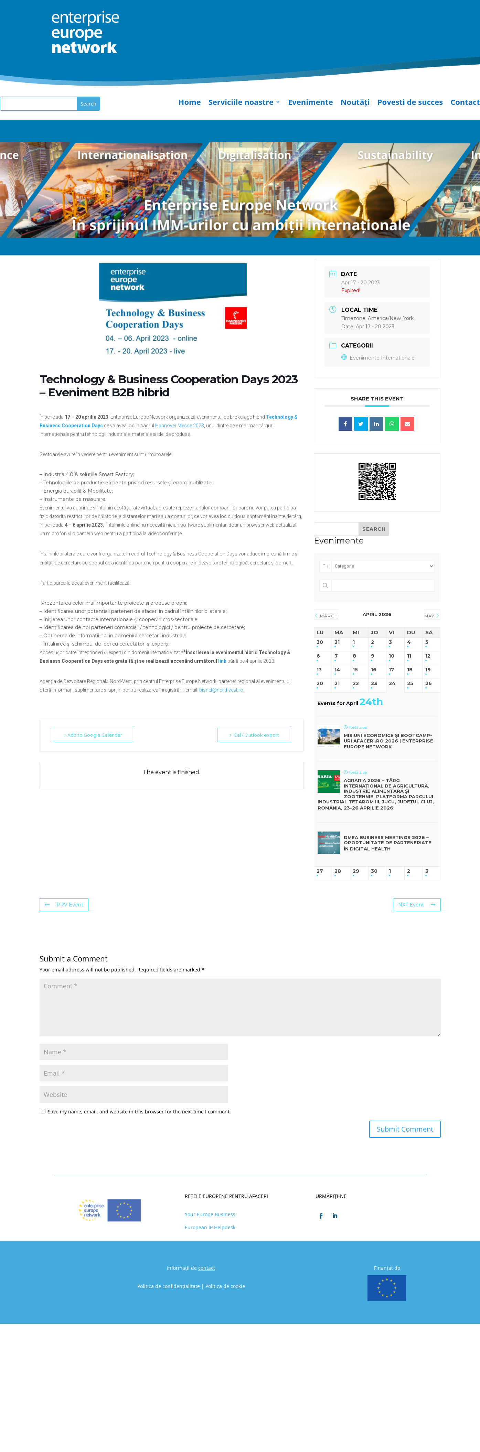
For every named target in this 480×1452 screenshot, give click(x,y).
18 (410, 670)
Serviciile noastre (241, 103)
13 (319, 670)
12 (427, 656)
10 (391, 656)
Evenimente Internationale (378, 358)
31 (337, 642)
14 (337, 670)
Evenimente (310, 103)
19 (428, 670)
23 (374, 683)
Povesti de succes (410, 103)
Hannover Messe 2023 (179, 425)
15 (355, 670)
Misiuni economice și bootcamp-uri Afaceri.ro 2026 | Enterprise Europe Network (388, 741)
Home (190, 103)
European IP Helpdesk (210, 1227)
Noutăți (355, 103)
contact (206, 1268)
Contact (465, 103)
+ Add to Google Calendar (93, 735)
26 (428, 683)
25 (410, 683)
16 (373, 670)
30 (320, 642)
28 (337, 871)
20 (320, 683)
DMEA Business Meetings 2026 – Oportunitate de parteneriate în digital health (387, 843)
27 (320, 871)
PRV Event (64, 905)
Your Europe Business (210, 1214)
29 (356, 871)
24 (392, 683)
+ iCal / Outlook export (254, 735)
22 (356, 683)
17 (391, 670)
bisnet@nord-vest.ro (221, 690)
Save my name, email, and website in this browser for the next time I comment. (139, 1111)
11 (409, 656)
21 (337, 683)
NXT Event (417, 905)
